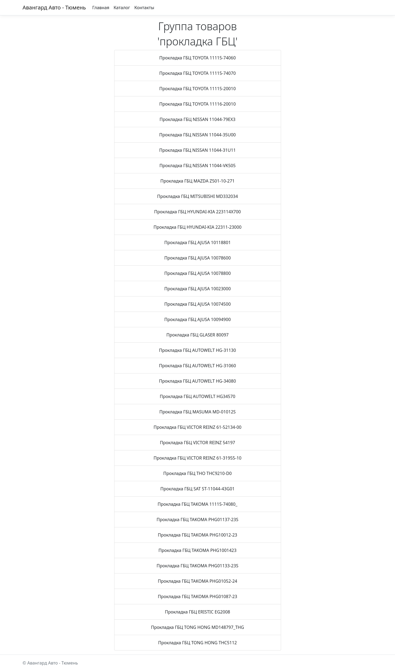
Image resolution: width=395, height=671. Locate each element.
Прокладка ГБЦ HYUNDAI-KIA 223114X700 (197, 212)
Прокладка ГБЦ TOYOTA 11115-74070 (197, 73)
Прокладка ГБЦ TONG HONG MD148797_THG (197, 627)
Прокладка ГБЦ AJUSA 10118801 (197, 242)
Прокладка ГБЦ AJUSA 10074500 (197, 304)
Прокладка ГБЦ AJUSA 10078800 (197, 273)
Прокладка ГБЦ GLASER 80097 (197, 335)
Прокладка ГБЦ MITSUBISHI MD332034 (197, 196)
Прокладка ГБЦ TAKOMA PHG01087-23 (197, 596)
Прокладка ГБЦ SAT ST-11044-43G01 (197, 489)
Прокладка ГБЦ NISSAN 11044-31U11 (197, 150)
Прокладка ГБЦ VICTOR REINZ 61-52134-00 (197, 427)
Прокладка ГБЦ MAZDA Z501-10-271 (197, 181)
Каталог (122, 8)
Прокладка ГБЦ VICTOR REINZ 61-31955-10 (197, 458)
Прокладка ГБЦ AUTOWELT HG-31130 (197, 350)
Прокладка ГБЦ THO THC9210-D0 (197, 473)
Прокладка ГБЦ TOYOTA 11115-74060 (197, 58)
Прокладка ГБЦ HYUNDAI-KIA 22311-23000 (198, 227)
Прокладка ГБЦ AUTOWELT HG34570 (197, 396)
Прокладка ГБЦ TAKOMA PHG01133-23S (197, 566)
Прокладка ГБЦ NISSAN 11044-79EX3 (197, 119)
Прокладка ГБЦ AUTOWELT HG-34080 (197, 381)
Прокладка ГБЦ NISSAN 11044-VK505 (197, 165)
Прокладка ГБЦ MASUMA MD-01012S (197, 412)
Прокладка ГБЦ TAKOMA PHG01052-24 (197, 581)
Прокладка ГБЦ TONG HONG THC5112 (197, 643)
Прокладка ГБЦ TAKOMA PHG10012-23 (197, 535)
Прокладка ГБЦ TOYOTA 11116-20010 (197, 104)
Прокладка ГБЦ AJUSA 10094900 (197, 319)
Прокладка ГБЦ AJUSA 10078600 (197, 258)
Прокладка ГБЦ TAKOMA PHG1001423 (197, 550)
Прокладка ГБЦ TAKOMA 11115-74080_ (197, 504)
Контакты (144, 8)
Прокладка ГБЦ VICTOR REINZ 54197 (197, 443)
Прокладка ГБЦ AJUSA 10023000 (197, 289)
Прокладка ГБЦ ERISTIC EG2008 (197, 612)
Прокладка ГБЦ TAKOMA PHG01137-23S (197, 519)
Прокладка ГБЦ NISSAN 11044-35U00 (197, 135)
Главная (100, 8)
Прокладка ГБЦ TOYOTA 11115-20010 (197, 89)
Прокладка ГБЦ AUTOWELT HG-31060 (197, 366)
